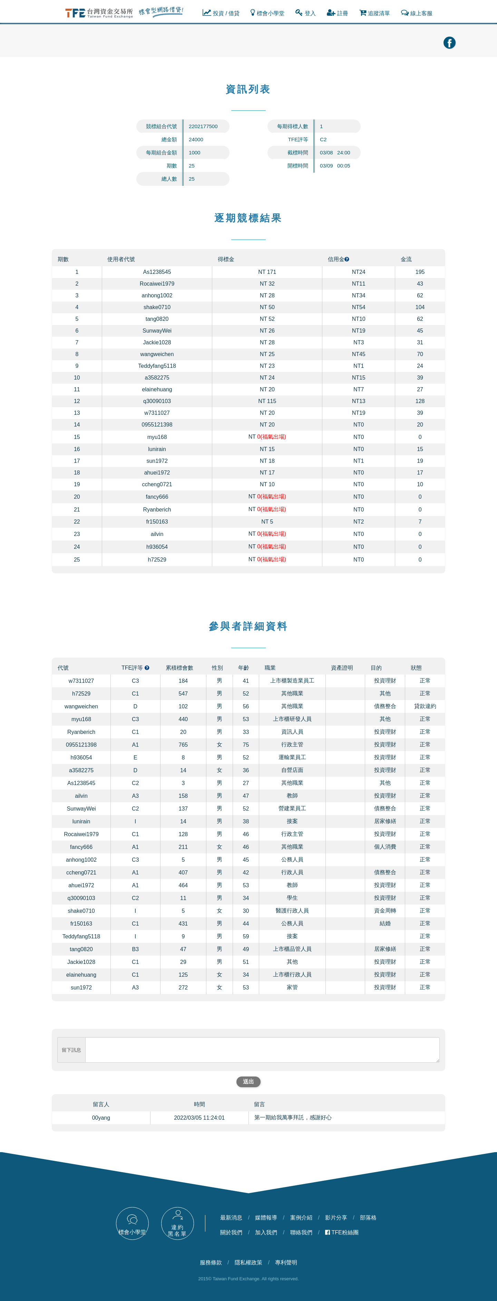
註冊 (337, 12)
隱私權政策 (248, 1262)
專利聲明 (286, 1262)
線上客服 (416, 12)
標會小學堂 (267, 12)
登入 (305, 12)
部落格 (368, 1218)
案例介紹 (301, 1218)
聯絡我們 (301, 1232)
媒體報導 (266, 1218)
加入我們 (266, 1232)
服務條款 (211, 1262)
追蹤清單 (374, 12)
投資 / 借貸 (221, 12)
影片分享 (336, 1218)
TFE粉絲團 (342, 1232)
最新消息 (231, 1218)
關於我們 (231, 1232)
